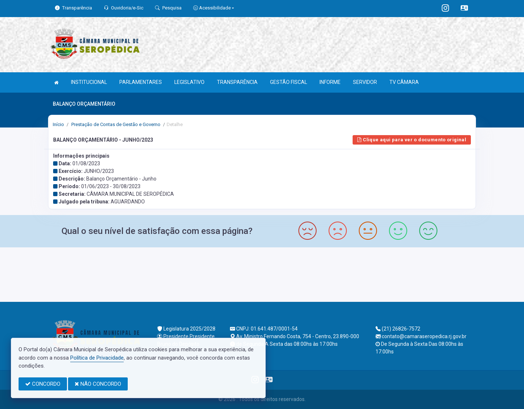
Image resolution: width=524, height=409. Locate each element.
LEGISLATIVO (189, 82)
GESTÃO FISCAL (288, 82)
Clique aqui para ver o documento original (411, 139)
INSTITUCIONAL (89, 82)
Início (58, 124)
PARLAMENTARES (140, 82)
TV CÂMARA (404, 82)
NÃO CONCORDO (98, 384)
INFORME (330, 82)
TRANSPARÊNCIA (237, 82)
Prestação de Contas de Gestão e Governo (115, 124)
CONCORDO (42, 384)
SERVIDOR (365, 82)
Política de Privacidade (97, 358)
